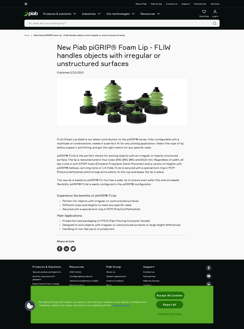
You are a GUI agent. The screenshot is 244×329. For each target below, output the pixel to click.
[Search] (215, 23)
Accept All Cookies (170, 295)
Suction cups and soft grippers (44, 278)
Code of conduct (115, 280)
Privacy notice (76, 285)
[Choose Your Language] (26, 4)
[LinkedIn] (208, 284)
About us (110, 272)
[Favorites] (204, 14)
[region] (122, 305)
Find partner (200, 4)
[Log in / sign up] (215, 14)
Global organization (116, 276)
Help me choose (151, 280)
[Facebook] (208, 268)
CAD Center (75, 272)
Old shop (215, 4)
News (26, 35)
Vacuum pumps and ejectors (47, 272)
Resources (150, 14)
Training (147, 285)
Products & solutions (60, 14)
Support (185, 4)
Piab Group (156, 4)
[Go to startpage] (31, 13)
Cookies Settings (170, 313)
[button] (30, 305)
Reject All (169, 304)
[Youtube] (208, 276)
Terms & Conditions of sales (83, 280)
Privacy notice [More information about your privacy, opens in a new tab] (121, 305)
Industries (91, 14)
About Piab (141, 4)
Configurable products (81, 276)
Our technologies (121, 14)
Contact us (171, 4)
